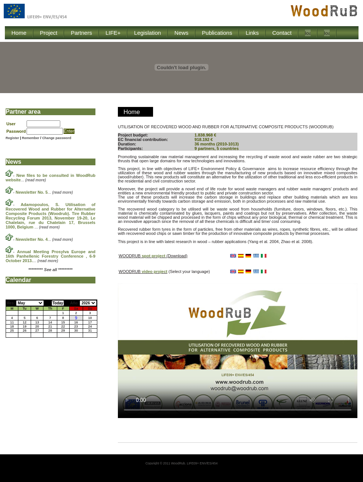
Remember (31, 138)
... (44, 192)
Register (12, 138)
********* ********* (50, 269)
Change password (56, 138)
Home (131, 111)
